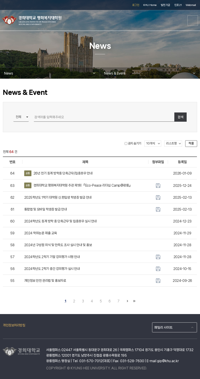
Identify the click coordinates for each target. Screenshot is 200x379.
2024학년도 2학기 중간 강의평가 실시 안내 (52, 268)
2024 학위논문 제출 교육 (40, 233)
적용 (191, 143)
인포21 (178, 5)
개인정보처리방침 (14, 325)
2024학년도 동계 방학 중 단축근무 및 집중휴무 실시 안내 (60, 221)
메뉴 (193, 20)
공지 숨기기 (134, 143)
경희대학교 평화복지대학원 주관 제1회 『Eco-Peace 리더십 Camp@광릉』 (78, 185)
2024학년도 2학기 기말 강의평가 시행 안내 (52, 257)
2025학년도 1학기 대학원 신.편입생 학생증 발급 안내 (58, 197)
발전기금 (165, 5)
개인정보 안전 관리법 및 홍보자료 (45, 280)
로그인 (135, 5)
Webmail (191, 5)
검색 (180, 117)
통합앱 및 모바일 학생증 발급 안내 (45, 209)
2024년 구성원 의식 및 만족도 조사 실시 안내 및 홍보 (58, 245)
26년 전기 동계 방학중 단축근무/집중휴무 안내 (58, 173)
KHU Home (149, 5)
